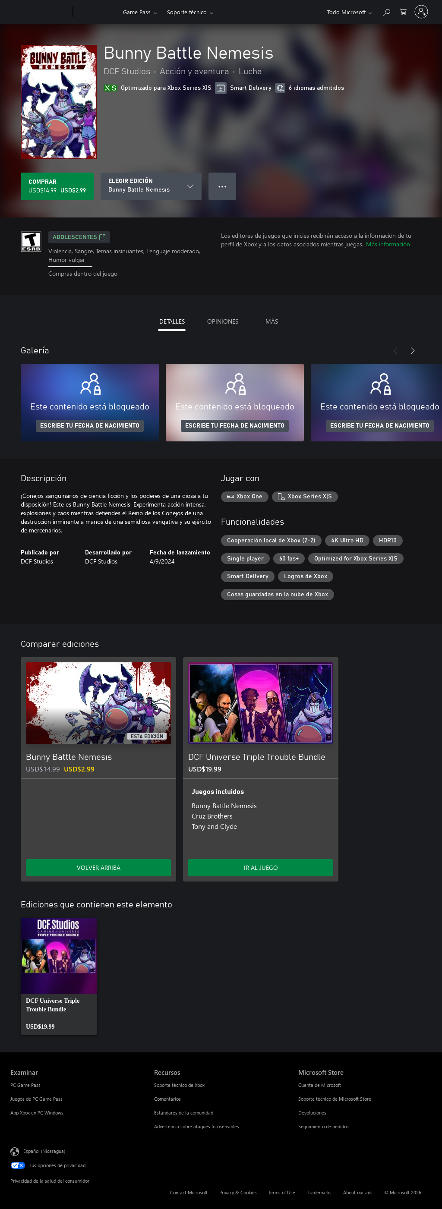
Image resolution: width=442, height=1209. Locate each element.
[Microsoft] (39, 12)
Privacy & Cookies (238, 1192)
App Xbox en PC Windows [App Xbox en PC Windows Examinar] (36, 1112)
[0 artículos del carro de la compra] (403, 11)
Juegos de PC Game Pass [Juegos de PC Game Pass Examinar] (36, 1099)
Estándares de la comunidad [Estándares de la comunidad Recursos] (183, 1112)
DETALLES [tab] (172, 321)
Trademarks (319, 1192)
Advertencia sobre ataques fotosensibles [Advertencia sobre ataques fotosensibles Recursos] (196, 1126)
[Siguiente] (412, 351)
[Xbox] (97, 12)
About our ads (358, 1192)
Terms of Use (281, 1192)
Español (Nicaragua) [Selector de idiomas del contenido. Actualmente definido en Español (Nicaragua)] (44, 1150)
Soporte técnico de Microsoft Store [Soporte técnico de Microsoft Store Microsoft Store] (334, 1099)
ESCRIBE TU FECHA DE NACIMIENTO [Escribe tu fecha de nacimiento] (89, 426)
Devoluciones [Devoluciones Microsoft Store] (312, 1112)
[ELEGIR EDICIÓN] (151, 186)
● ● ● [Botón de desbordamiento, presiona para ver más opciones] (222, 186)
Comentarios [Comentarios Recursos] (167, 1099)
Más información (388, 244)
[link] (59, 976)
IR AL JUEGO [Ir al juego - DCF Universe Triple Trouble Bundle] (261, 867)
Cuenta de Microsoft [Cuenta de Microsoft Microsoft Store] (319, 1085)
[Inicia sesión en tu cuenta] (421, 11)
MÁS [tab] (271, 321)
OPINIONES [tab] (222, 321)
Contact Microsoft (189, 1192)
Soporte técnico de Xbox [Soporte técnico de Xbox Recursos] (179, 1085)
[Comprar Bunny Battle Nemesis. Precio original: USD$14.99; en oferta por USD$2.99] (57, 186)
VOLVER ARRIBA (98, 867)
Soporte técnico (187, 12)
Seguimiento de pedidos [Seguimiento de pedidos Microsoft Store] (323, 1126)
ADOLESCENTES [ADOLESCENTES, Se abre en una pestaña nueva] (79, 237)
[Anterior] (395, 351)
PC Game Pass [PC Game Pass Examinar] (25, 1085)
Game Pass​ (137, 12)
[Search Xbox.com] (386, 11)
